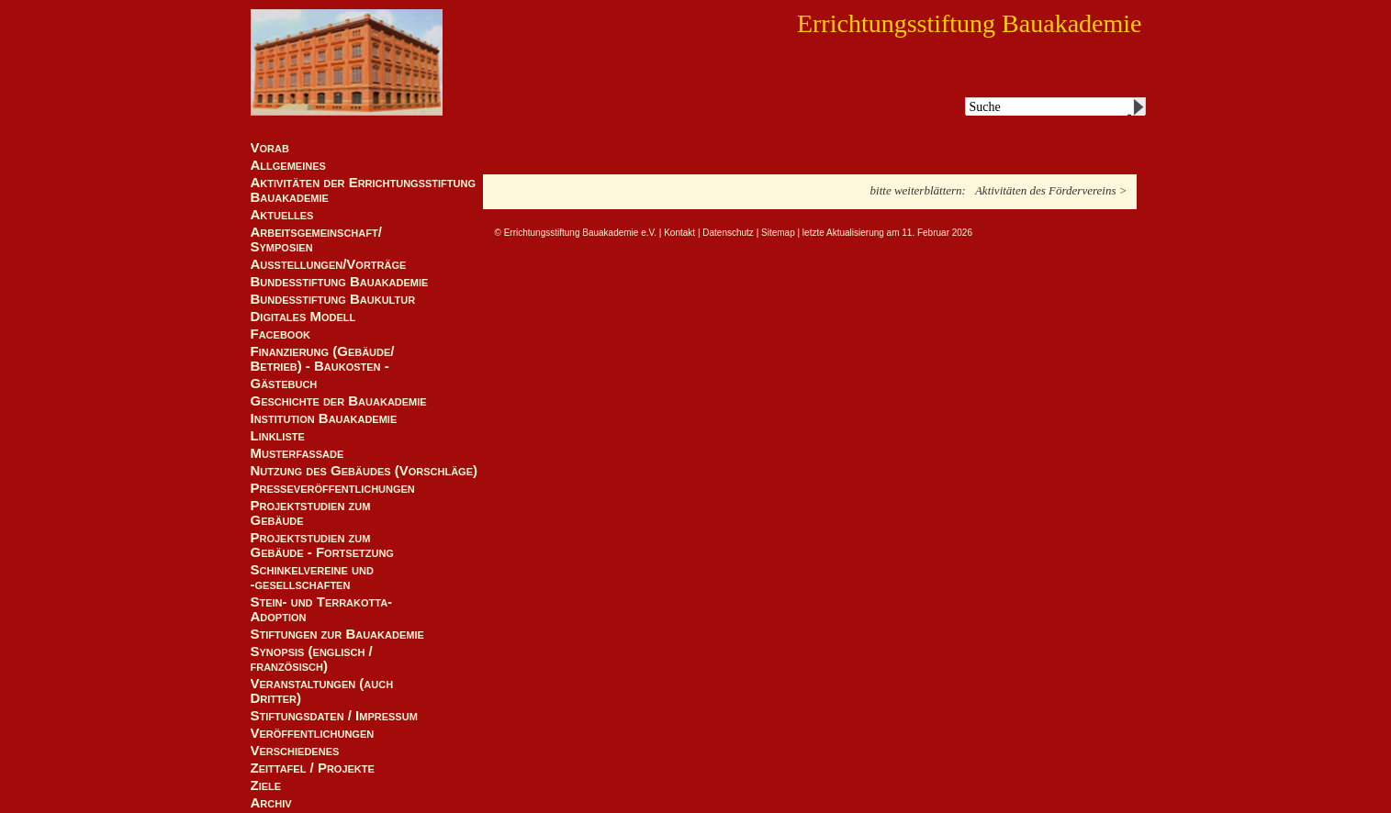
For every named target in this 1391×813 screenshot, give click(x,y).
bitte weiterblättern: (918, 190)
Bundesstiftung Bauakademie (340, 281)
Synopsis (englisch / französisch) (312, 659)
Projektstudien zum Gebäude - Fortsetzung (322, 545)
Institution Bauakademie (324, 418)
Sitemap (778, 233)
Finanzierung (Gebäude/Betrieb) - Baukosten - (323, 358)
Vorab (270, 147)
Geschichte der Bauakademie (339, 401)
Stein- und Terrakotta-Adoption (322, 609)
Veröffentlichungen (313, 733)
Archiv (271, 803)
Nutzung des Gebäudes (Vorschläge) (364, 470)
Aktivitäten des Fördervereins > (1051, 190)
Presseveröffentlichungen (333, 488)
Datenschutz (728, 233)
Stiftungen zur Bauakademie (337, 634)
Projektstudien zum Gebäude (311, 513)
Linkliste (278, 436)
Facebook (280, 334)
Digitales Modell (303, 316)
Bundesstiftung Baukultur (333, 299)
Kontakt (679, 233)
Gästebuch (284, 383)
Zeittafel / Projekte (313, 768)
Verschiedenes (295, 750)
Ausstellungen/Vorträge (329, 264)
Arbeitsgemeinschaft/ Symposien (316, 239)
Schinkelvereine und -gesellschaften (312, 577)
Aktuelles (282, 214)
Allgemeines (288, 165)
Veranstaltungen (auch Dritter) (322, 691)
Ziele (266, 785)
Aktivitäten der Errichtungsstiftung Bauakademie (364, 190)
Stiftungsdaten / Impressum (334, 715)
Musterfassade (297, 453)
